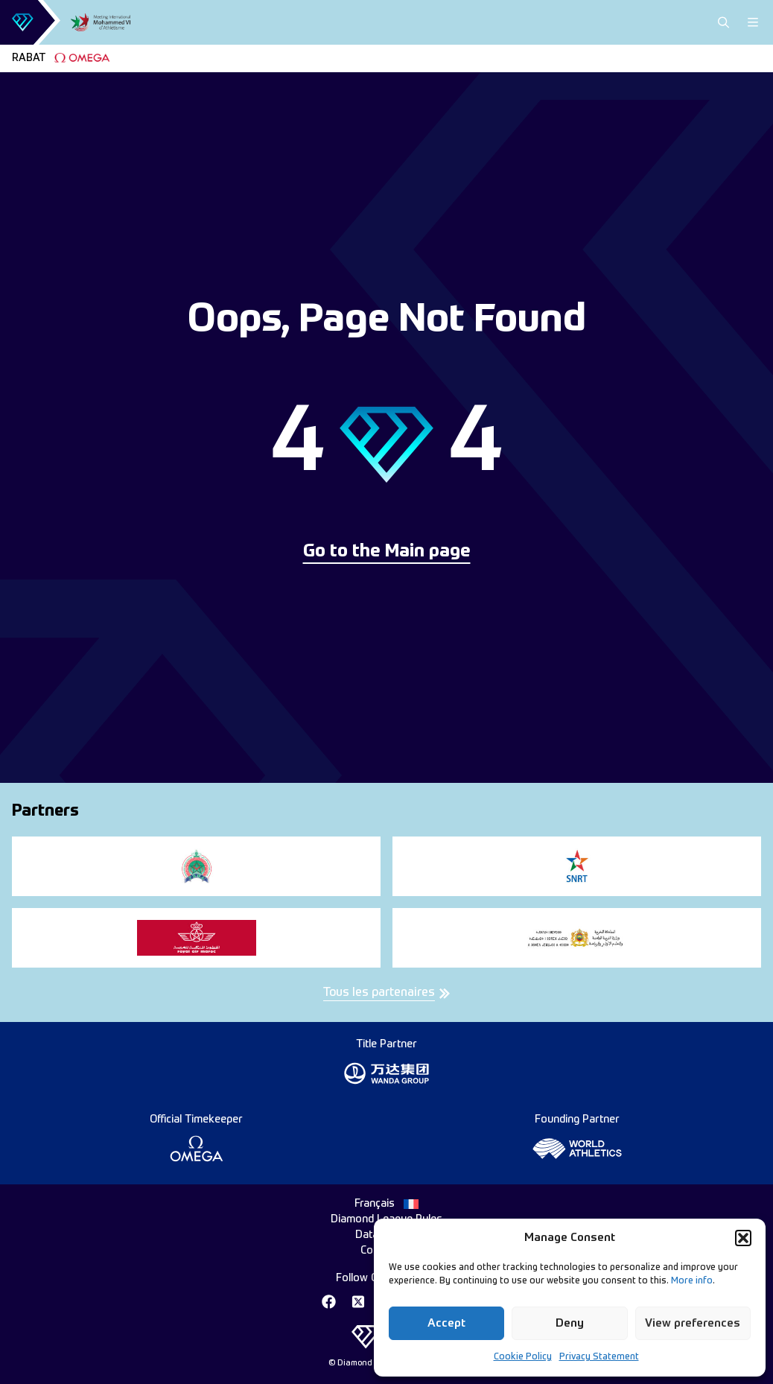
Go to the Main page (387, 552)
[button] (743, 1238)
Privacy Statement (599, 1357)
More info (692, 1281)
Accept (446, 1323)
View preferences (692, 1323)
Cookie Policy (523, 1357)
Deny (570, 1323)
